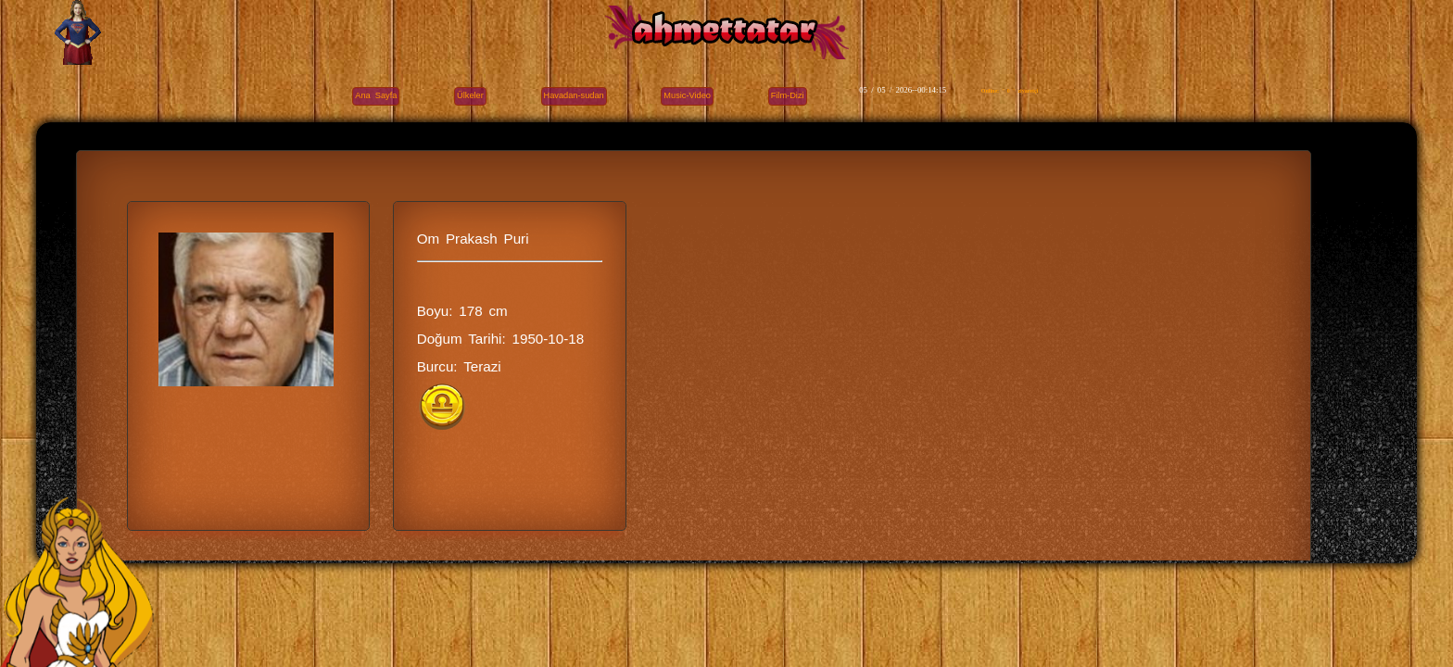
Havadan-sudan (574, 95)
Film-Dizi (787, 95)
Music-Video (687, 95)
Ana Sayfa (376, 95)
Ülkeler (470, 95)
